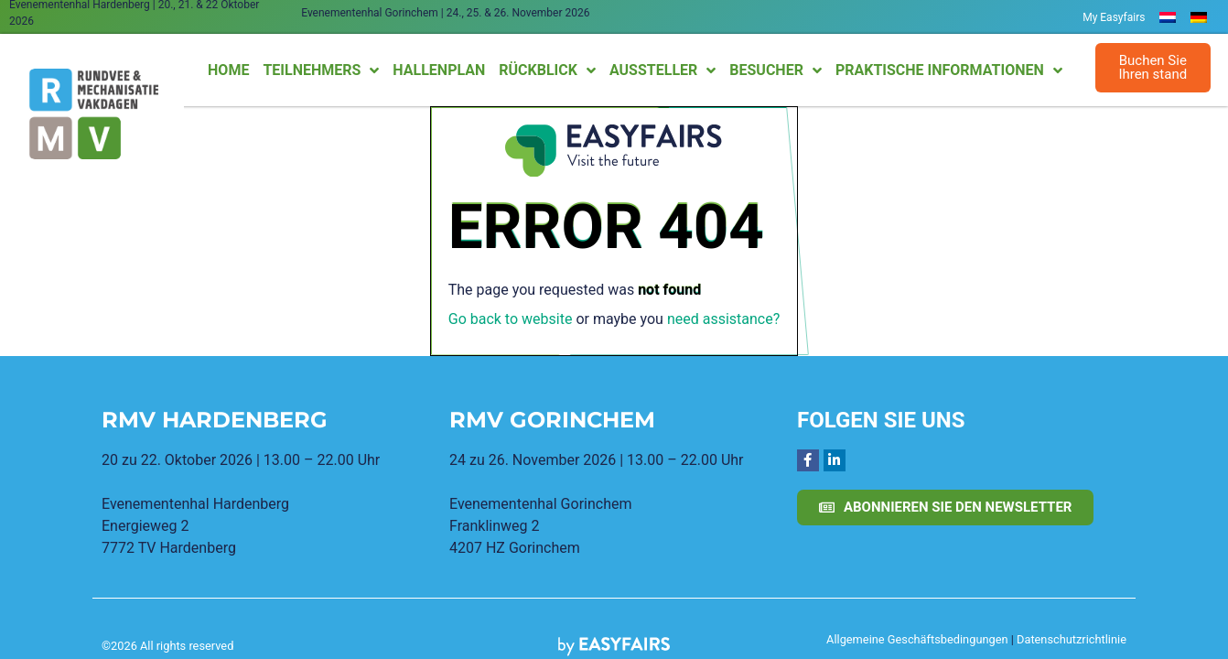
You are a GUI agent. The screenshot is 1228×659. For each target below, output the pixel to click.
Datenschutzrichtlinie (1071, 639)
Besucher (775, 70)
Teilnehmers (321, 70)
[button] (1153, 67)
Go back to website (510, 319)
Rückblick (547, 70)
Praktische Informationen (948, 70)
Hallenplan (439, 70)
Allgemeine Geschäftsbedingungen (916, 639)
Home (228, 70)
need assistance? (723, 319)
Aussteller (662, 70)
